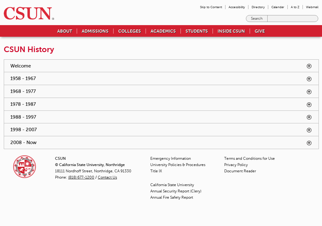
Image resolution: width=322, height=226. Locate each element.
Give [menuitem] (260, 31)
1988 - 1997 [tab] (161, 117)
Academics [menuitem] (163, 31)
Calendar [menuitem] (277, 7)
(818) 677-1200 (81, 177)
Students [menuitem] (197, 31)
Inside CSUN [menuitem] (231, 31)
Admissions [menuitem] (95, 31)
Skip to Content (211, 7)
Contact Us (107, 177)
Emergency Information (170, 158)
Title (156, 171)
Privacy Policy (236, 165)
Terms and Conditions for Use (249, 158)
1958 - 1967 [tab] (161, 78)
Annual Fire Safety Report (171, 197)
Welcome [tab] (161, 66)
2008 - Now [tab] (161, 142)
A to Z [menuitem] (295, 7)
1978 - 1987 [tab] (161, 104)
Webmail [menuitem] (312, 7)
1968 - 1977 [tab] (161, 91)
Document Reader (240, 171)
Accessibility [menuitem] (237, 7)
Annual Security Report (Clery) (175, 191)
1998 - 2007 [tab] (161, 129)
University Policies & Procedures (177, 165)
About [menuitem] (64, 31)
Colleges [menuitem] (129, 31)
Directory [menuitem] (258, 7)
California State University (172, 185)
